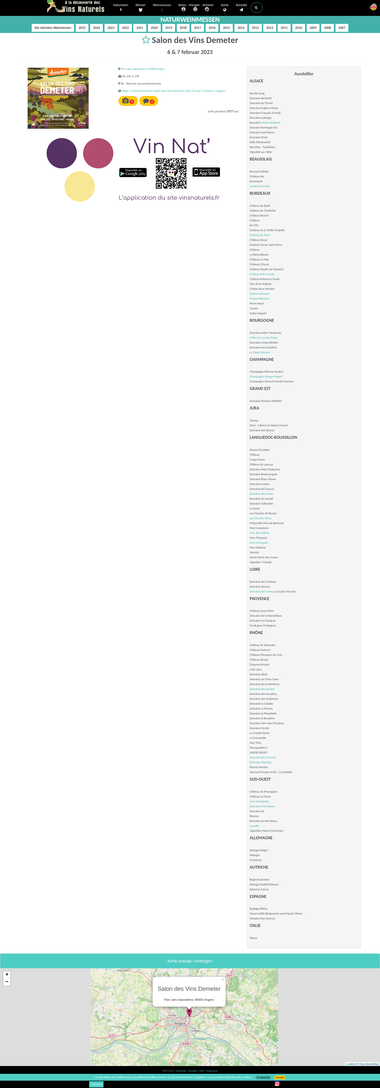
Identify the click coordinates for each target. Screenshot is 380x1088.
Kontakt (241, 7)
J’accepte (279, 1077)
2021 (139, 28)
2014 (240, 28)
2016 (212, 28)
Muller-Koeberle (270, 122)
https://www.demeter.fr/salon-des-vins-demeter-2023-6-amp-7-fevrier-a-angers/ (174, 91)
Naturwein (120, 7)
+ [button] (7, 975)
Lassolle (254, 826)
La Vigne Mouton (260, 352)
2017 (197, 28)
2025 (82, 28)
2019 (168, 28)
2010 (298, 28)
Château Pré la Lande (262, 274)
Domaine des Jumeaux (263, 591)
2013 (255, 28)
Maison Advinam (260, 293)
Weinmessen (162, 7)
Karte (225, 7)
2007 (341, 28)
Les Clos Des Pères (260, 518)
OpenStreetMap (369, 1064)
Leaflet (351, 1064)
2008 (327, 28)
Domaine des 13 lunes (263, 757)
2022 (125, 28)
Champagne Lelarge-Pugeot (266, 376)
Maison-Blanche (259, 298)
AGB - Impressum (208, 1070)
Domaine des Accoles (262, 689)
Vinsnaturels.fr (77, 6)
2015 (226, 28)
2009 (313, 28)
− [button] (7, 982)
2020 (154, 28)
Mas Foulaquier (259, 542)
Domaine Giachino (261, 762)
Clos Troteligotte (259, 801)
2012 (269, 28)
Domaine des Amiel (261, 494)
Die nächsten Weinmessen (53, 28)
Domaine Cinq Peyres (262, 806)
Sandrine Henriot (260, 186)
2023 (110, 28)
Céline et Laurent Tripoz (264, 337)
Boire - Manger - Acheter (196, 8)
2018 (183, 28)
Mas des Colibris (259, 533)
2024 (96, 28)
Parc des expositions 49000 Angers (143, 69)
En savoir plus (263, 1077)
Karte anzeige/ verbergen (190, 961)
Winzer (141, 7)
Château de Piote (260, 235)
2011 (284, 28)
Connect (96, 1084)
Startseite (181, 1070)
